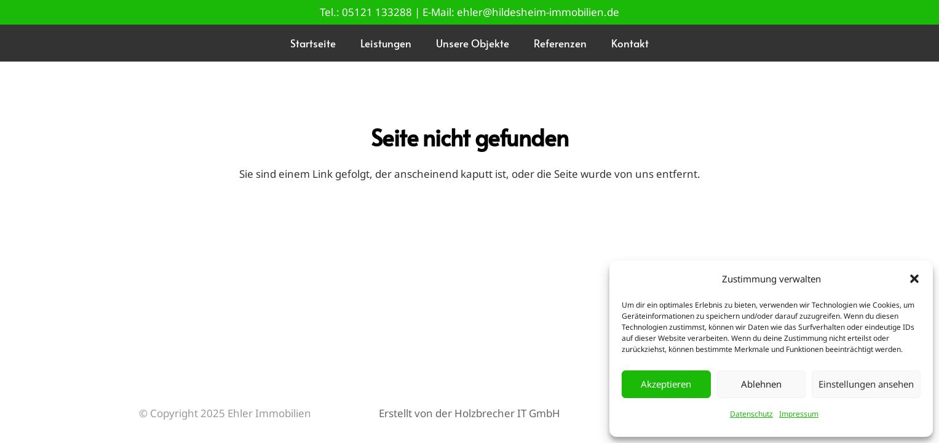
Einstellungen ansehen (866, 384)
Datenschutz (751, 414)
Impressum (798, 414)
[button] (914, 279)
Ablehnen (761, 384)
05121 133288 (377, 12)
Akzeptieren (666, 384)
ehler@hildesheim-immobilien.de (538, 12)
